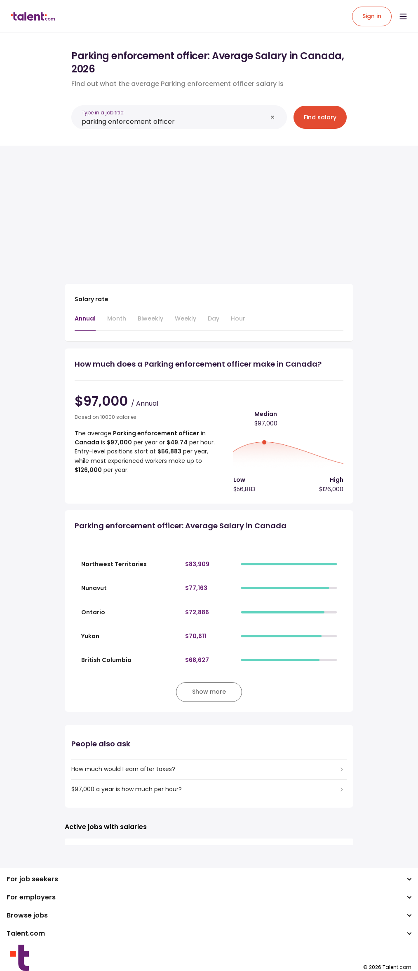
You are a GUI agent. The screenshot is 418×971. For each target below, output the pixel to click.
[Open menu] (403, 16)
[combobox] (174, 121)
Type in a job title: (103, 112)
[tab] (85, 322)
